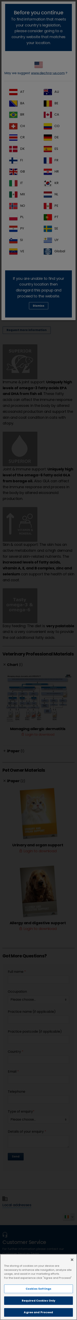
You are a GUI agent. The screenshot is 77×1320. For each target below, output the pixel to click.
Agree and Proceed (38, 1312)
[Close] (72, 1259)
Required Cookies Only (38, 1301)
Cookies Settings (38, 1289)
